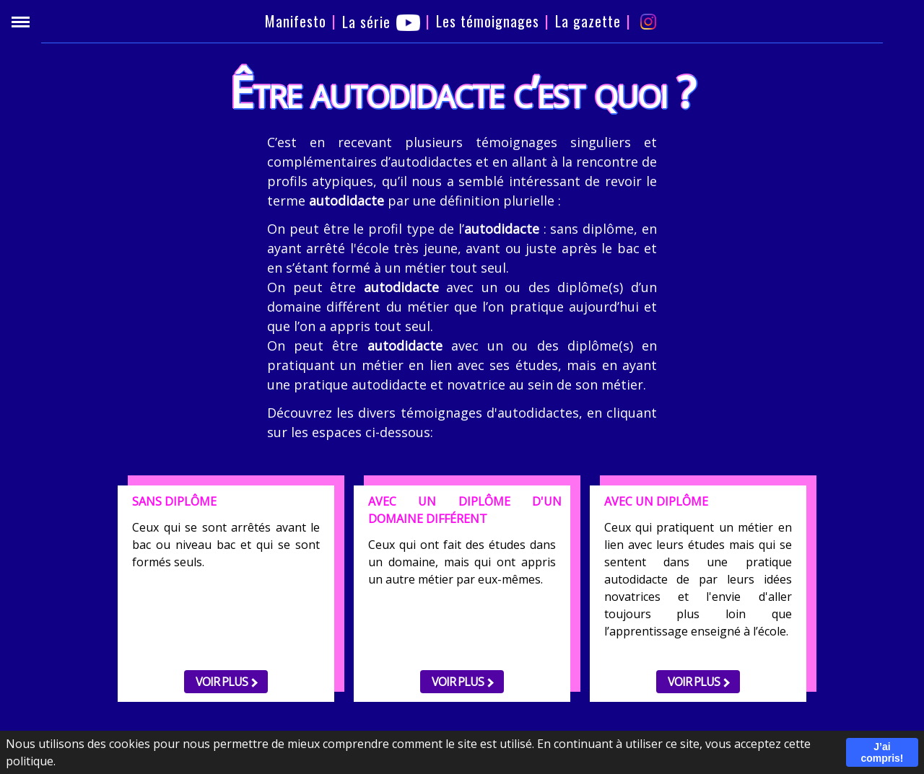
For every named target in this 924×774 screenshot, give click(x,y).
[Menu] (20, 21)
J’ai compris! (881, 752)
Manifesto (295, 21)
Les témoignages (487, 21)
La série (381, 21)
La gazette (588, 21)
